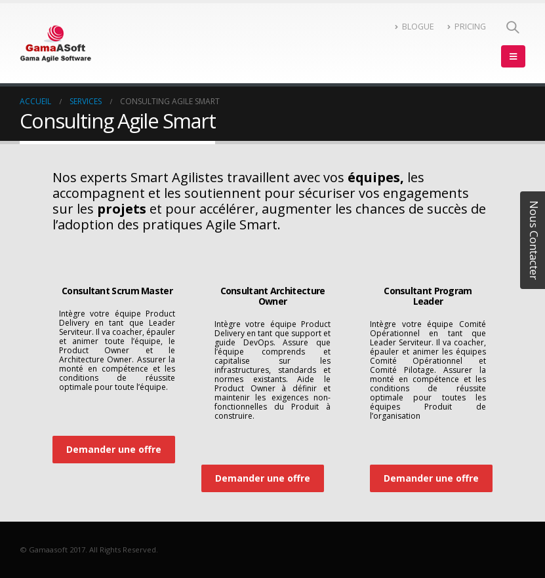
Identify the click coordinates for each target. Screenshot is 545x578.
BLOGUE (414, 26)
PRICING (466, 26)
